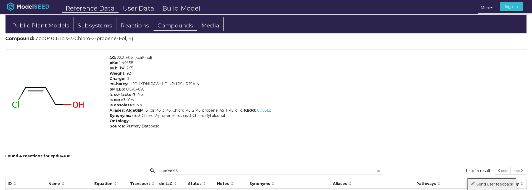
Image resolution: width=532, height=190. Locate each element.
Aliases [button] (340, 183)
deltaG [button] (166, 183)
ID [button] (10, 183)
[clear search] (378, 169)
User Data (138, 8)
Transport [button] (140, 183)
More (486, 7)
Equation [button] (104, 183)
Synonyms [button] (260, 183)
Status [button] (195, 183)
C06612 (263, 110)
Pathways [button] (426, 183)
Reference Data (90, 8)
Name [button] (54, 183)
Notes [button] (223, 183)
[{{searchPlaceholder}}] (271, 171)
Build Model (181, 8)
